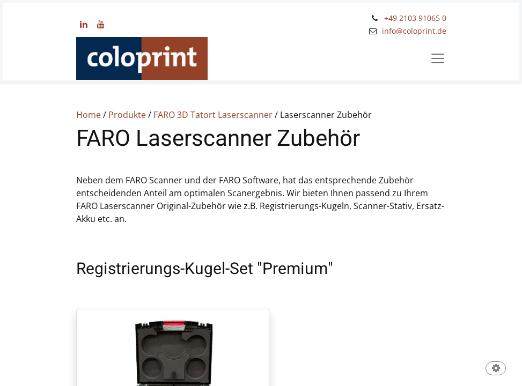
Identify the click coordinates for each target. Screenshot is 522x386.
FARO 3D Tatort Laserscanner (213, 115)
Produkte (127, 115)
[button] (495, 369)
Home (88, 115)
